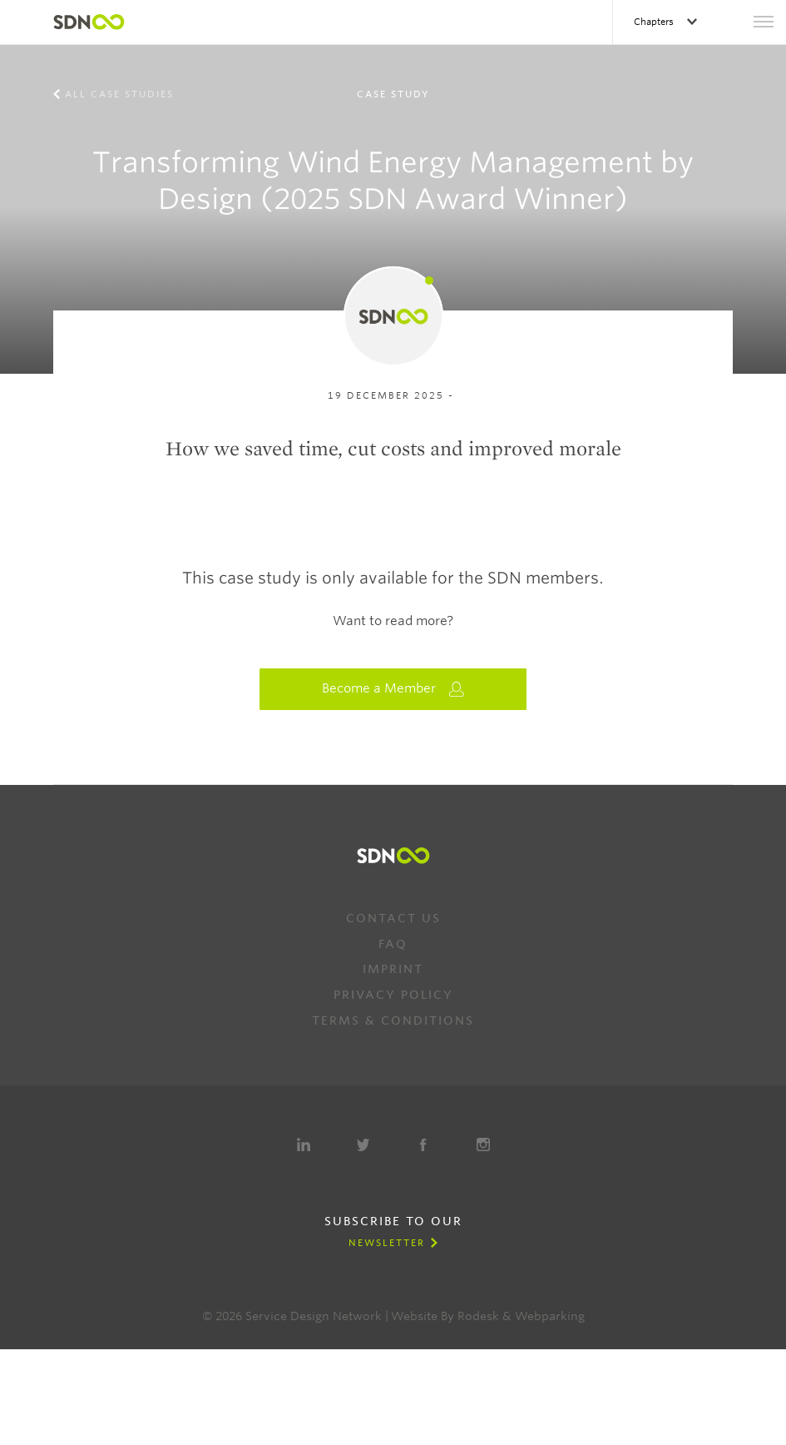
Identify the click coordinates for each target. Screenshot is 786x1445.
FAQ (393, 944)
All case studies (119, 94)
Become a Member (393, 689)
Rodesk (478, 1316)
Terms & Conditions (393, 1020)
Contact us (393, 918)
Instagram (483, 1144)
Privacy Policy (393, 994)
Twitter (363, 1144)
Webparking (550, 1316)
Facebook (423, 1144)
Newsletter (387, 1243)
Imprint (393, 969)
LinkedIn (303, 1144)
